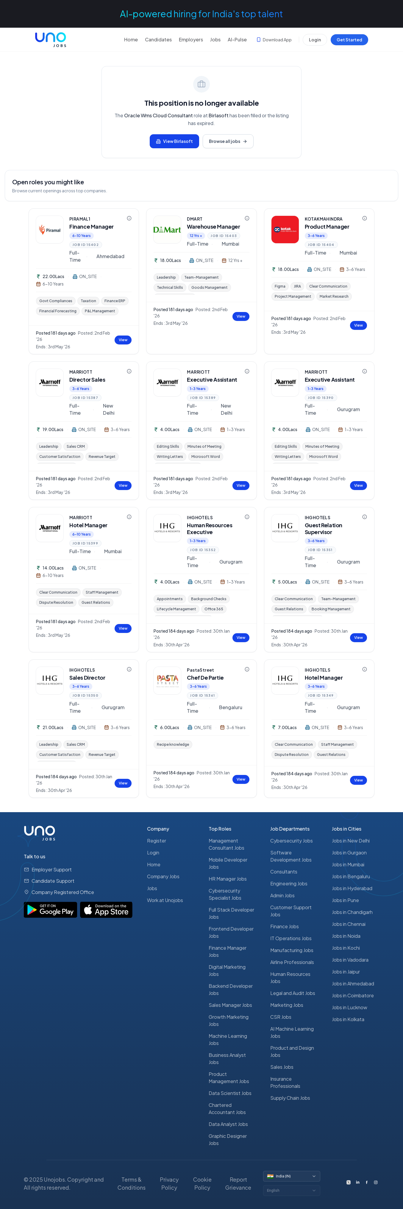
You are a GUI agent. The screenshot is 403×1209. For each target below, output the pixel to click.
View (123, 340)
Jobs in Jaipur (346, 971)
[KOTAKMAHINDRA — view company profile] (285, 229)
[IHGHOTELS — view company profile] (167, 528)
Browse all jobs (228, 141)
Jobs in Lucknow (349, 1007)
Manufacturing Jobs (291, 950)
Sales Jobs (281, 1067)
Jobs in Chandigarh (352, 912)
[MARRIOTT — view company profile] (49, 382)
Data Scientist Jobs (230, 1093)
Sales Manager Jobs (230, 1005)
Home (131, 39)
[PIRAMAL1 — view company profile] (49, 229)
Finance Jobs (284, 926)
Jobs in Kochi (346, 948)
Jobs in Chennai (348, 924)
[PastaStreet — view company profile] (167, 680)
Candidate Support (53, 881)
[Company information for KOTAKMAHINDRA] (364, 218)
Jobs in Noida (346, 936)
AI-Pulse (237, 39)
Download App (274, 39)
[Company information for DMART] (247, 218)
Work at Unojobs (165, 900)
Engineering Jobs (288, 883)
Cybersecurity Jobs (291, 840)
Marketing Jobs (286, 1005)
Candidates (158, 39)
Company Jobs (163, 876)
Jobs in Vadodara (350, 960)
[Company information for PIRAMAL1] (129, 218)
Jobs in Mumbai (348, 864)
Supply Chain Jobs (290, 1098)
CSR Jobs (280, 1017)
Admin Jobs (282, 895)
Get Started (349, 39)
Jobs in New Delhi (351, 840)
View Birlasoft (174, 141)
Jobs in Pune (345, 900)
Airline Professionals (292, 962)
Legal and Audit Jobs (292, 993)
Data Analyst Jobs (228, 1124)
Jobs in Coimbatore (353, 995)
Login (315, 39)
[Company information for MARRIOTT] (129, 371)
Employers (191, 39)
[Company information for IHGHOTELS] (247, 516)
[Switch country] (291, 1176)
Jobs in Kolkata (348, 1019)
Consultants (283, 871)
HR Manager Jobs (228, 879)
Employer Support (52, 869)
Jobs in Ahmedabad (353, 983)
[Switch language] (291, 1190)
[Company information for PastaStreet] (247, 669)
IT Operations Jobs (291, 938)
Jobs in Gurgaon (349, 852)
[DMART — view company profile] (167, 229)
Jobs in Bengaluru (351, 876)
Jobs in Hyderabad (352, 888)
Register (156, 840)
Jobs (215, 39)
